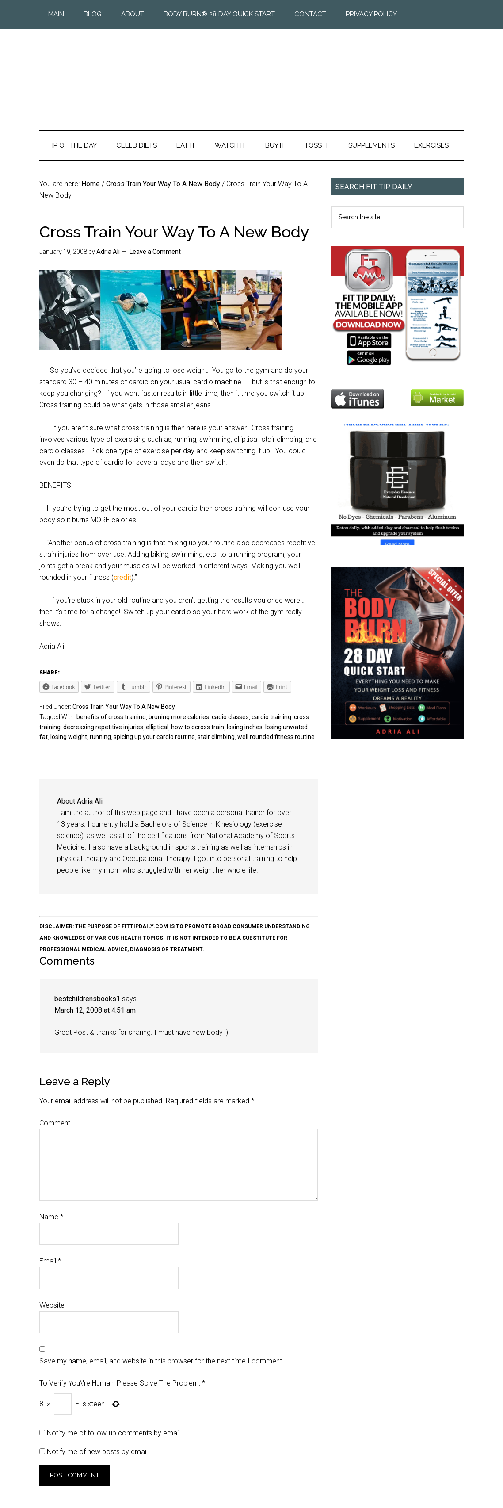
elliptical (157, 727)
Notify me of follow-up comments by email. (114, 1433)
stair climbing (216, 736)
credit (122, 577)
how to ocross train (197, 727)
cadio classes (230, 716)
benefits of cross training (111, 716)
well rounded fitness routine (276, 736)
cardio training (271, 716)
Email (50, 1261)
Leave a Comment (155, 251)
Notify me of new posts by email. (98, 1451)
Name (51, 1217)
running (100, 736)
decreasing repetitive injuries (103, 727)
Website (52, 1305)
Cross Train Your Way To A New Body (123, 706)
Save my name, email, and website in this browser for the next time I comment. (161, 1361)
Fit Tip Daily (251, 72)
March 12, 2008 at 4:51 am (95, 1010)
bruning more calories (179, 716)
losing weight (68, 736)
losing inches (245, 727)
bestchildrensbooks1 (87, 999)
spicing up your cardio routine (154, 736)
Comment (54, 1123)
